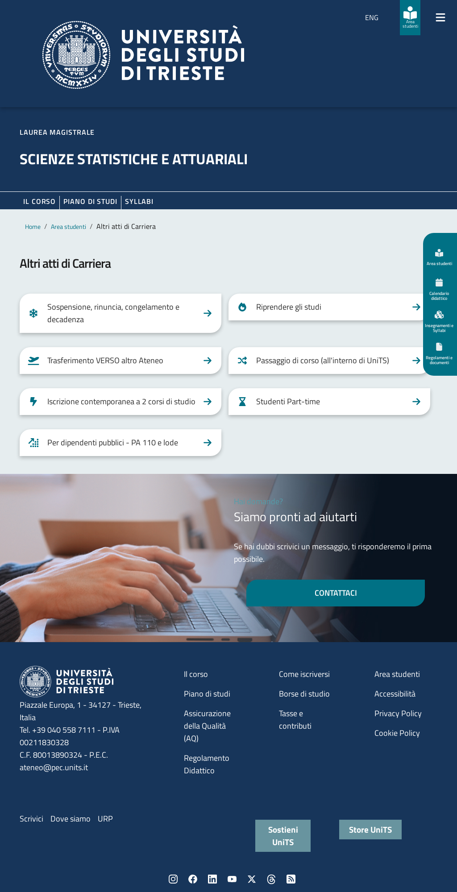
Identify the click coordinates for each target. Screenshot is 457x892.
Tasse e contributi (295, 719)
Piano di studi (207, 694)
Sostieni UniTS (283, 835)
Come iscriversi (304, 674)
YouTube (232, 879)
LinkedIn (212, 879)
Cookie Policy (397, 733)
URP (105, 819)
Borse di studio (304, 694)
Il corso (39, 201)
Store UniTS (370, 829)
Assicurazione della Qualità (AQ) (207, 725)
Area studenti (68, 226)
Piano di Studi (90, 201)
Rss (291, 879)
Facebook (193, 879)
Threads (271, 879)
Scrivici (31, 819)
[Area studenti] (410, 17)
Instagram (173, 879)
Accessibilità (394, 694)
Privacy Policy (398, 713)
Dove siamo (70, 819)
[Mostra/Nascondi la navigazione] (440, 17)
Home (33, 226)
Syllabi (139, 201)
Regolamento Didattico (206, 764)
